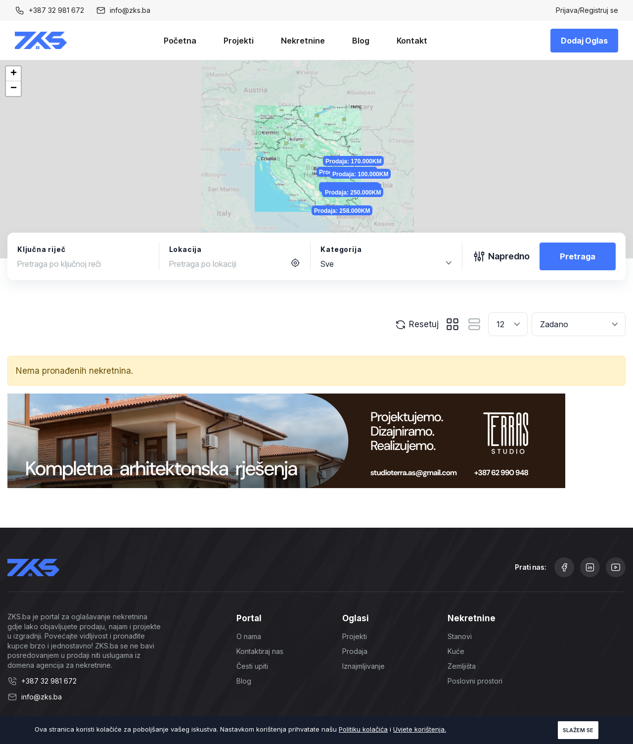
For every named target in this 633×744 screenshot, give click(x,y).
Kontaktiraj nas (259, 651)
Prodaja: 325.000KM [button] (353, 142)
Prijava (567, 10)
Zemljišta (462, 666)
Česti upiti (252, 666)
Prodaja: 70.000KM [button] (365, 185)
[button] (13, 73)
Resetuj (417, 325)
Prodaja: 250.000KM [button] (368, 191)
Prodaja (354, 651)
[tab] (452, 324)
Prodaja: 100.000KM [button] (385, 147)
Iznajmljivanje (363, 666)
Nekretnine (303, 41)
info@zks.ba (130, 10)
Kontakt (412, 41)
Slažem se (578, 730)
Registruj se (599, 10)
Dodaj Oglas (584, 41)
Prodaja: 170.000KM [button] (369, 117)
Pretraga (577, 256)
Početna (180, 41)
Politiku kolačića (363, 729)
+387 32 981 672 (56, 10)
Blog (360, 41)
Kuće (456, 651)
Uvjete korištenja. (419, 729)
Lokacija (185, 249)
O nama (248, 636)
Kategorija (341, 249)
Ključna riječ (41, 249)
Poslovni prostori (475, 681)
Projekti (239, 41)
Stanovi (460, 636)
